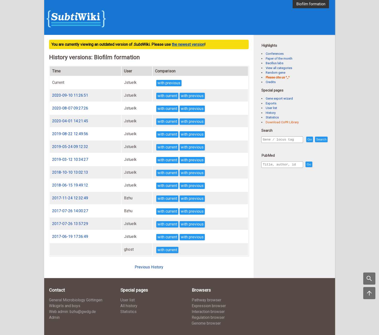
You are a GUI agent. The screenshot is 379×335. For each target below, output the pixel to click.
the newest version (188, 44)
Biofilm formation (310, 4)
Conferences (275, 53)
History (271, 113)
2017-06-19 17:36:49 (70, 236)
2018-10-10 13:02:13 (70, 172)
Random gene (275, 72)
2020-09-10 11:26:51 (70, 95)
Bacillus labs (274, 63)
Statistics (272, 117)
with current (167, 95)
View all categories (279, 68)
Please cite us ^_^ (277, 77)
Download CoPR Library (282, 122)
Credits (271, 82)
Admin (54, 317)
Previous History (149, 267)
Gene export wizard (279, 98)
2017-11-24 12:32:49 (70, 198)
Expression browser (209, 306)
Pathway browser (206, 300)
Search (269, 146)
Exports (271, 103)
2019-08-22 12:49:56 (70, 134)
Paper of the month (279, 58)
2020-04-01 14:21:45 (70, 121)
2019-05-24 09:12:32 (70, 146)
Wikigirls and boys (64, 306)
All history (128, 306)
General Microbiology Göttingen (75, 300)
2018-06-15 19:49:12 (70, 185)
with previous (168, 83)
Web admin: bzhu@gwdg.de (72, 311)
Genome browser (206, 323)
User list (271, 108)
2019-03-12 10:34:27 (70, 159)
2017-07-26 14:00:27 (70, 211)
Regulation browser (208, 317)
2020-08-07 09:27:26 (70, 108)
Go (320, 139)
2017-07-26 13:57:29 (70, 223)
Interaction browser (208, 311)
